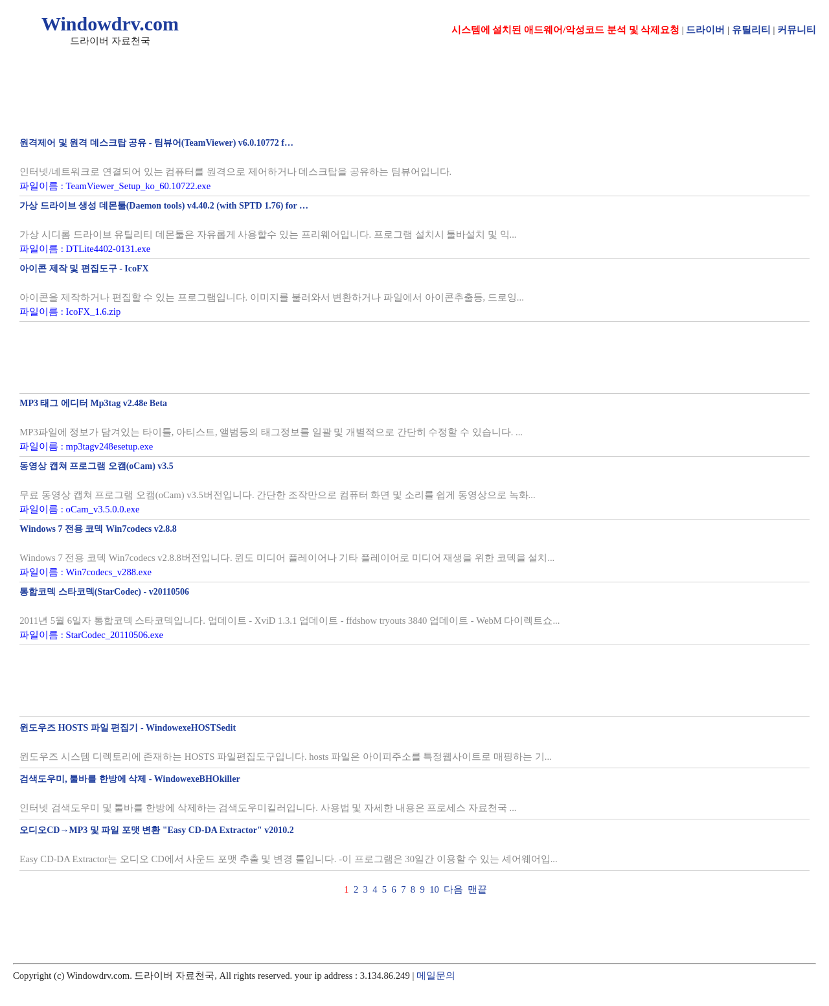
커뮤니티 (796, 30)
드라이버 (705, 30)
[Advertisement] (259, 357)
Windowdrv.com (110, 23)
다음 (453, 889)
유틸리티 (751, 30)
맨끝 (477, 889)
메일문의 (435, 975)
